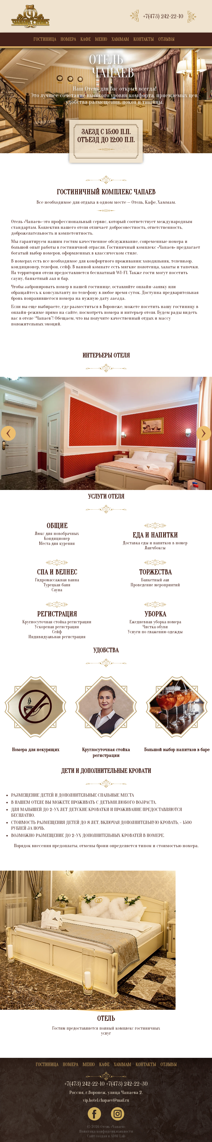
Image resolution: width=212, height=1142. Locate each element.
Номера (68, 39)
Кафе (85, 39)
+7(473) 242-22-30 (127, 1083)
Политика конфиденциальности (106, 1131)
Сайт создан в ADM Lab (106, 1136)
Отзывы (166, 39)
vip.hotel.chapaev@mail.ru (106, 1100)
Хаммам (120, 39)
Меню (101, 39)
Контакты (143, 39)
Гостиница (44, 39)
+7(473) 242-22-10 (163, 16)
